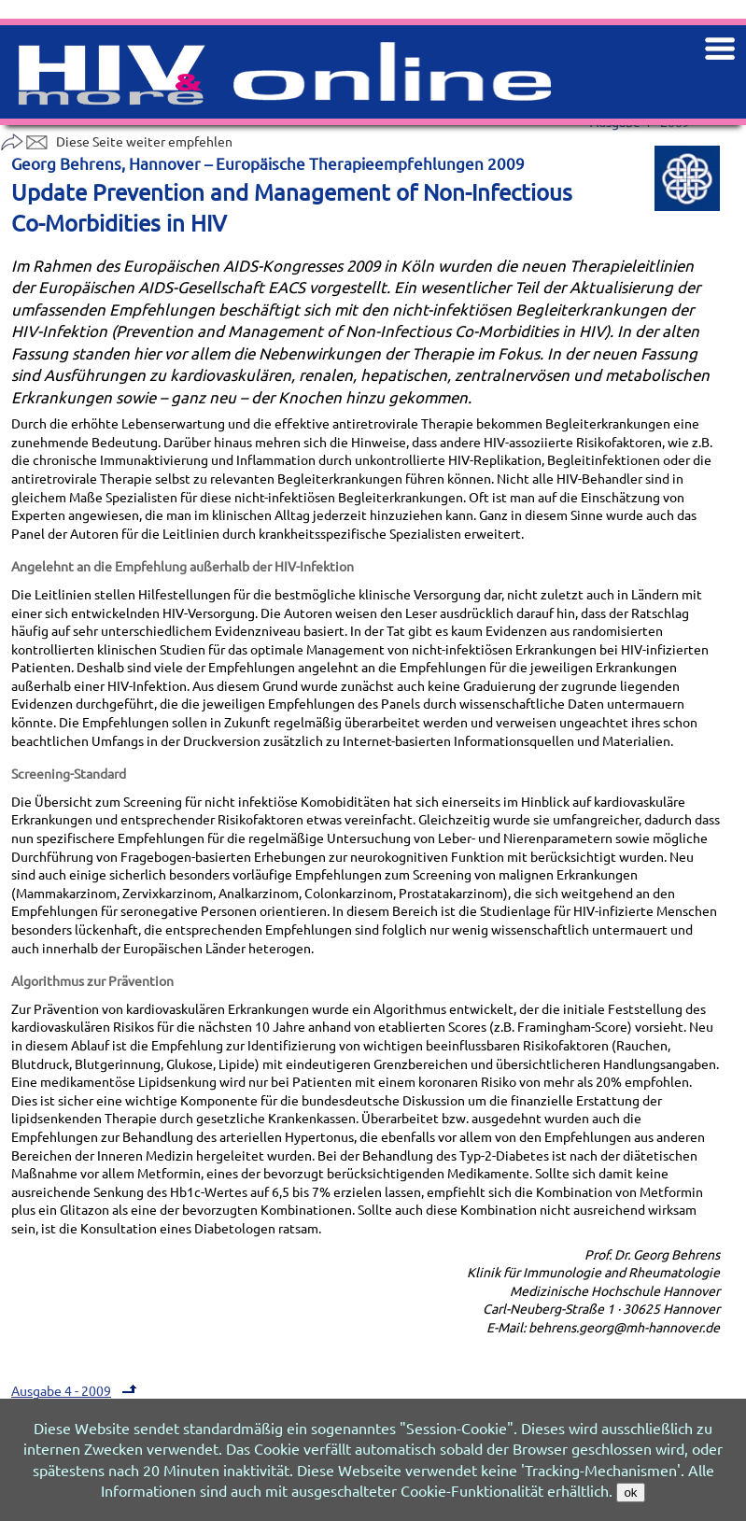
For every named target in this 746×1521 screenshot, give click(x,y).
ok (630, 1493)
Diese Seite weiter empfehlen (116, 141)
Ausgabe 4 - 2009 (76, 1390)
